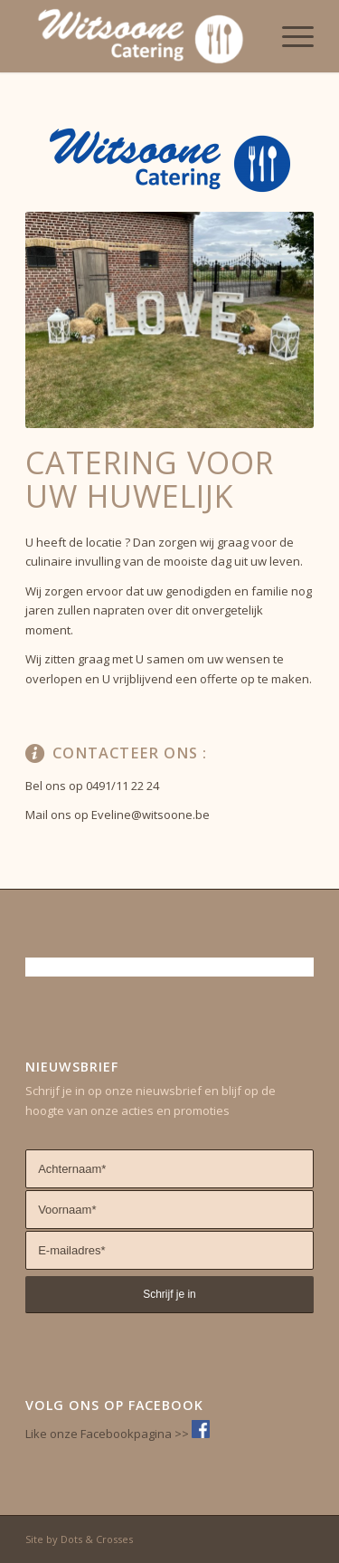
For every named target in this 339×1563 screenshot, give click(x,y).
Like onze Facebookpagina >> (108, 1433)
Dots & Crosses (97, 1539)
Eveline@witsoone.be (150, 814)
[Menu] (289, 36)
